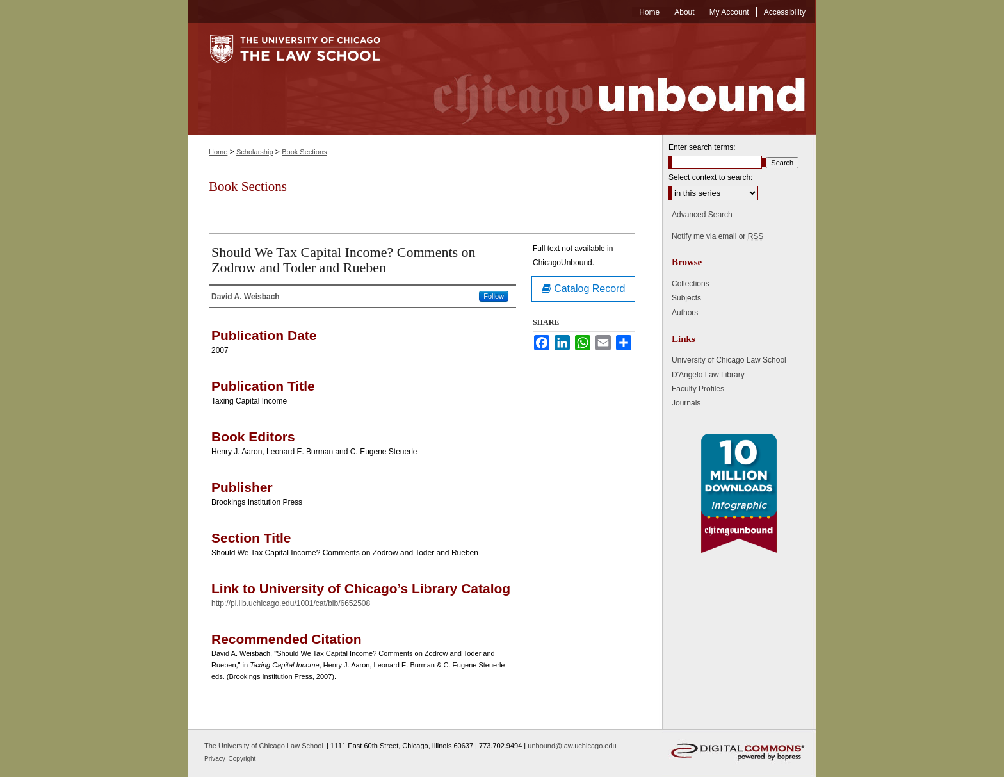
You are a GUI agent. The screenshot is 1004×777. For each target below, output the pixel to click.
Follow (493, 296)
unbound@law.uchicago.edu (572, 745)
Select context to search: (710, 177)
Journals (686, 402)
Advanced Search (702, 214)
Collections (690, 283)
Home (218, 152)
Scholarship (254, 152)
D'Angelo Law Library (708, 374)
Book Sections (304, 152)
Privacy (215, 758)
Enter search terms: (702, 147)
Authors (685, 312)
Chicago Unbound (608, 79)
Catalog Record (584, 288)
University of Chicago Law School (729, 360)
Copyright (242, 758)
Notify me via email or (717, 236)
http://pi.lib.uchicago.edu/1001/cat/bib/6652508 (290, 603)
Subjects (686, 297)
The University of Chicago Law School (263, 745)
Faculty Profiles (698, 388)
